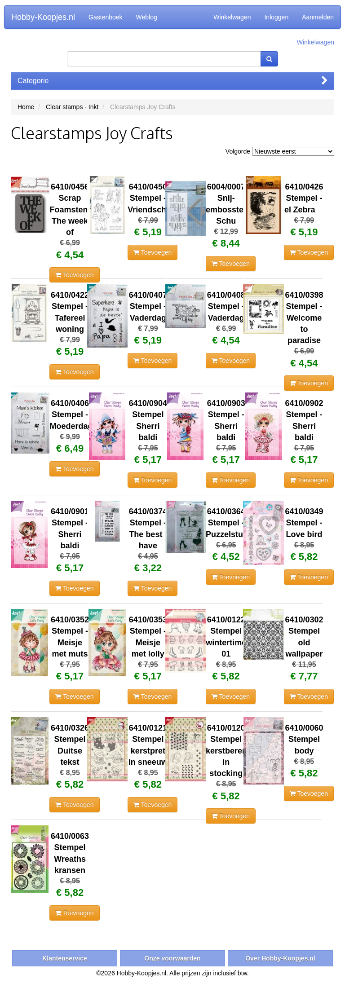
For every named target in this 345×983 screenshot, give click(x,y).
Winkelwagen (232, 17)
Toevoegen (74, 274)
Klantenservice (64, 958)
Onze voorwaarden (172, 958)
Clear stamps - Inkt (72, 106)
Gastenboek (105, 17)
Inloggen (276, 17)
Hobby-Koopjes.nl (43, 17)
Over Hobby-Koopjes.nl (280, 958)
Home (26, 106)
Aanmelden (318, 17)
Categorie (172, 80)
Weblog (146, 17)
